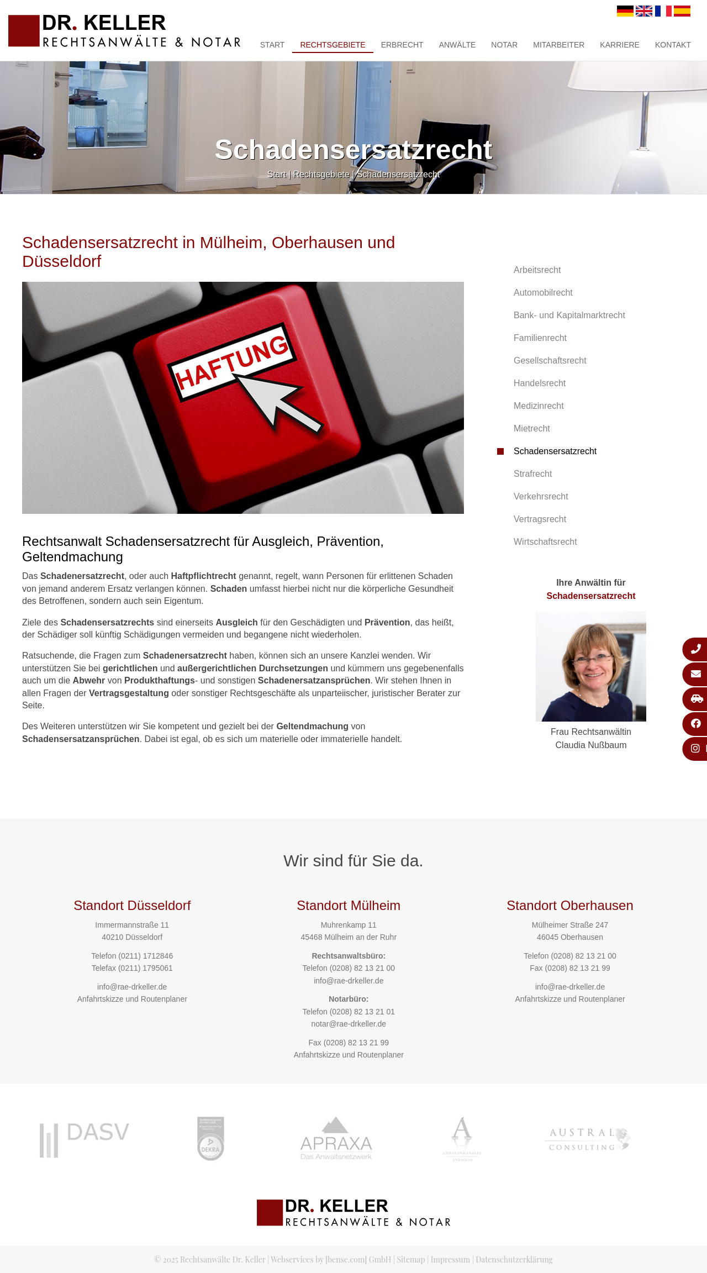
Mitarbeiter (558, 44)
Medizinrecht (539, 406)
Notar (504, 44)
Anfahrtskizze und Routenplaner (132, 999)
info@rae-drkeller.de (132, 986)
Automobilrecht (543, 292)
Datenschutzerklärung (514, 1259)
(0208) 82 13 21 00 (362, 968)
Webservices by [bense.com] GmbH (331, 1259)
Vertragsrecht (540, 519)
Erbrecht (402, 44)
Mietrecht (532, 428)
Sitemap (411, 1259)
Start (272, 44)
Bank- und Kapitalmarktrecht (569, 315)
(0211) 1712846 (145, 955)
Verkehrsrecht (541, 496)
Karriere (620, 44)
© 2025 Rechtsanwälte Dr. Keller (210, 1259)
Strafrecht (533, 473)
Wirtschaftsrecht (545, 541)
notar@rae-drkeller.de (348, 1023)
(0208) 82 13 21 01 (362, 1011)
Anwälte (457, 44)
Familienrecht (540, 338)
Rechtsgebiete (332, 44)
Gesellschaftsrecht (550, 360)
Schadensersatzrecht (398, 174)
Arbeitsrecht (537, 270)
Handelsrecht (540, 383)
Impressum (450, 1259)
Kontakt (673, 44)
